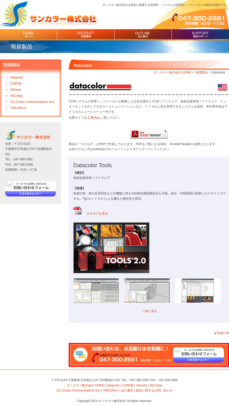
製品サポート (200, 34)
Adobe (149, 134)
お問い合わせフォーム (30, 191)
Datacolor (16, 77)
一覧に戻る (149, 311)
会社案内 (143, 34)
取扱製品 (85, 34)
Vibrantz (15, 89)
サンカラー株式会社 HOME (172, 72)
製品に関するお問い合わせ (154, 390)
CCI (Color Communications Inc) (32, 102)
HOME (28, 34)
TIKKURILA (18, 108)
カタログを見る (90, 213)
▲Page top (221, 333)
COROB (15, 83)
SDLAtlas (16, 96)
